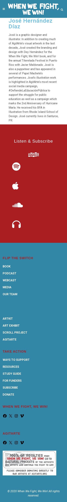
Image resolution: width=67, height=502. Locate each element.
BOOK (7, 266)
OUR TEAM (10, 294)
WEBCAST (9, 280)
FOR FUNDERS (12, 380)
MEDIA (7, 287)
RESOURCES (11, 366)
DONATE (8, 394)
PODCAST (9, 273)
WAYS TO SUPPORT (16, 360)
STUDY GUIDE (12, 373)
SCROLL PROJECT (15, 332)
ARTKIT (8, 318)
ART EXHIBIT (11, 325)
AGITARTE (9, 339)
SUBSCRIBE (10, 387)
